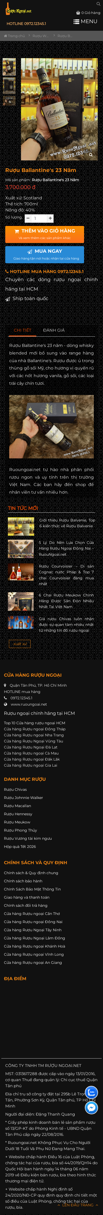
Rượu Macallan (17, 805)
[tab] (23, 330)
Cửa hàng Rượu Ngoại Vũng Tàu (33, 741)
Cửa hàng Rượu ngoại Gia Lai (30, 765)
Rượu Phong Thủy (20, 830)
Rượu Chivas (15, 789)
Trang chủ (14, 36)
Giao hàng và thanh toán (26, 897)
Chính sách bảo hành (23, 881)
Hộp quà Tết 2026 (20, 846)
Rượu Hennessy (18, 814)
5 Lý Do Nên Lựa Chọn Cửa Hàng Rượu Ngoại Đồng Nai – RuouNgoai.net (66, 548)
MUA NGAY (46, 254)
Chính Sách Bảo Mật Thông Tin (32, 889)
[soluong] (39, 218)
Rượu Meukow (17, 822)
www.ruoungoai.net (29, 704)
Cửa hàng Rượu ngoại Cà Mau (31, 753)
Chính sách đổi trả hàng (26, 905)
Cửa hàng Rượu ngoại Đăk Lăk (32, 759)
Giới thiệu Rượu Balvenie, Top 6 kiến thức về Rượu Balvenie (67, 523)
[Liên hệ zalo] (91, 1092)
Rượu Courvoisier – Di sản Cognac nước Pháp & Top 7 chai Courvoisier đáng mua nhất (66, 575)
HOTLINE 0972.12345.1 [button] (26, 23)
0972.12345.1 (21, 698)
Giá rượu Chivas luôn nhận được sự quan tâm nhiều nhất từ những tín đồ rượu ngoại (66, 624)
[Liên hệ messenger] (91, 1107)
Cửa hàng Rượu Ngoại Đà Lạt (31, 747)
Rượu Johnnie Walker (23, 797)
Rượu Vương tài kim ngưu (28, 838)
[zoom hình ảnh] (91, 154)
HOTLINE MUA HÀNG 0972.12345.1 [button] (44, 271)
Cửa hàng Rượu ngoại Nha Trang (34, 735)
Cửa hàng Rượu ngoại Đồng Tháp (34, 729)
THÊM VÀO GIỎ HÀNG (44, 234)
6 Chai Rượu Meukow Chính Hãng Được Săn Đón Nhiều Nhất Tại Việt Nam (66, 601)
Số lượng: (14, 217)
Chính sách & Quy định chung (31, 872)
